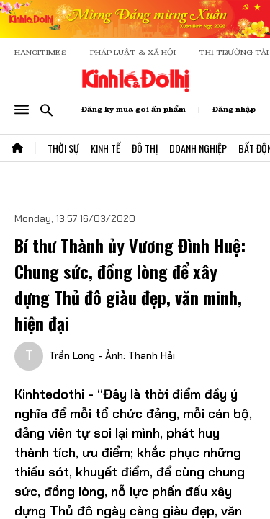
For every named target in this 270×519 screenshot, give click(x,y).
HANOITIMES (40, 52)
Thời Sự (63, 148)
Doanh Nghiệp (198, 148)
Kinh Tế (105, 148)
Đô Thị (145, 148)
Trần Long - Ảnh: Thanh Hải (112, 355)
